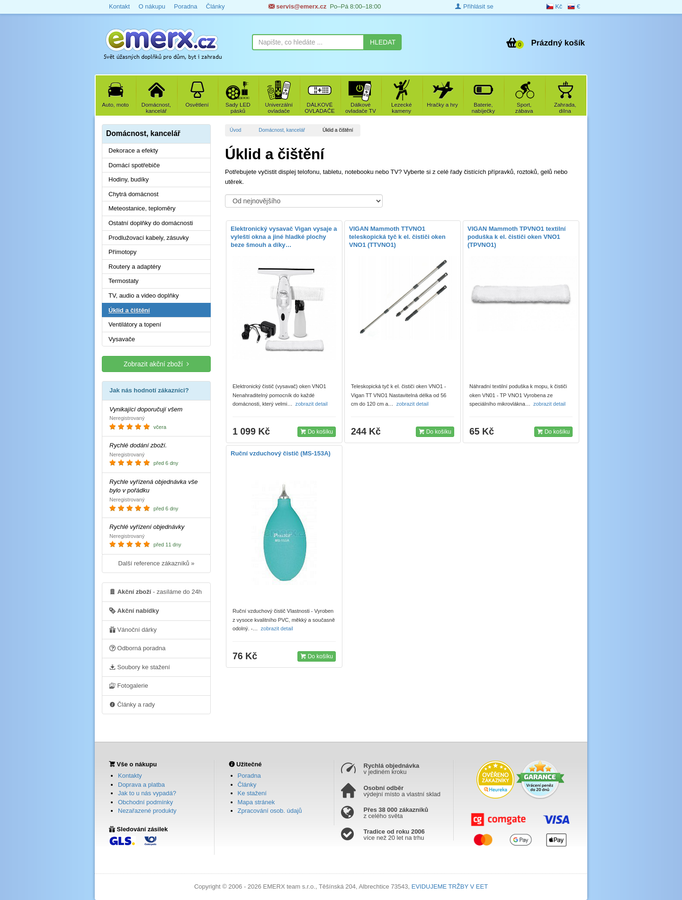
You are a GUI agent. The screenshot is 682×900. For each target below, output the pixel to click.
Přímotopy (122, 251)
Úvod (235, 130)
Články (215, 6)
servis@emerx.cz (298, 6)
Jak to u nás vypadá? (147, 793)
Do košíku (316, 431)
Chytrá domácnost (133, 194)
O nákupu (151, 6)
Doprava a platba (141, 784)
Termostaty (123, 280)
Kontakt (119, 6)
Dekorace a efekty (133, 150)
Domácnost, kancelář (282, 130)
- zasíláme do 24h (155, 591)
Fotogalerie (128, 685)
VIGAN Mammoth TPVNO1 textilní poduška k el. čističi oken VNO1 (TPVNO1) (516, 236)
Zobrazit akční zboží (156, 363)
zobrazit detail (312, 404)
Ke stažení (252, 793)
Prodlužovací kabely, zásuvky (148, 237)
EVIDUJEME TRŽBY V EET (450, 886)
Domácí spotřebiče (134, 165)
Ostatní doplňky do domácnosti (150, 223)
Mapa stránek (256, 802)
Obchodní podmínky (145, 802)
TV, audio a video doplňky (143, 295)
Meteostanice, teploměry (142, 208)
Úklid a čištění (129, 310)
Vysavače (121, 339)
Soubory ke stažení (139, 667)
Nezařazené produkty (147, 810)
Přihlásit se (474, 6)
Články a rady (132, 704)
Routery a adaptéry (134, 266)
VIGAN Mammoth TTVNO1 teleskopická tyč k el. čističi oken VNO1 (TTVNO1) (397, 236)
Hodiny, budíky (128, 179)
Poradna (185, 6)
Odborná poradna (137, 648)
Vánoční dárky (133, 629)
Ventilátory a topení (134, 324)
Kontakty (130, 775)
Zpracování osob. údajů (270, 810)
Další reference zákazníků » (156, 563)
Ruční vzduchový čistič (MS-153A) (281, 453)
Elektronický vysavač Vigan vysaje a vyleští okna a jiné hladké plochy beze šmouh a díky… (284, 236)
